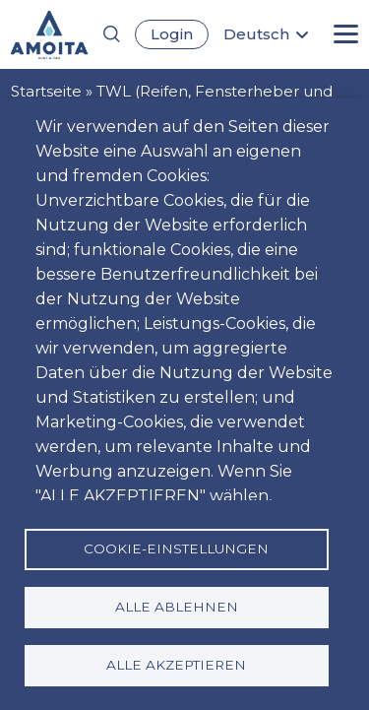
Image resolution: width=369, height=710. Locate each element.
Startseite (46, 91)
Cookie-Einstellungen (176, 548)
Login (172, 34)
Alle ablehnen (176, 606)
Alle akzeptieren (176, 665)
